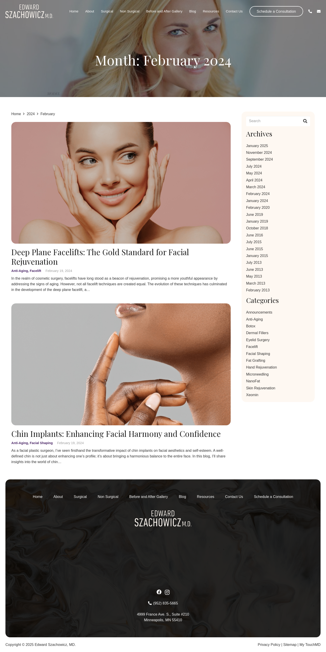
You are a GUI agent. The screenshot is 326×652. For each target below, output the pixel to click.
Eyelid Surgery (258, 340)
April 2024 (254, 180)
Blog (182, 497)
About (58, 497)
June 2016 (254, 235)
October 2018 (257, 228)
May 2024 (254, 173)
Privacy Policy (269, 645)
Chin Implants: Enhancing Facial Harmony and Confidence (116, 433)
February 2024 (258, 194)
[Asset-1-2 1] (29, 11)
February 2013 (258, 290)
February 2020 (258, 207)
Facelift (35, 271)
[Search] (278, 121)
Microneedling (257, 374)
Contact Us (234, 497)
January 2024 (257, 201)
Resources (205, 497)
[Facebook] (159, 592)
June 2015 (254, 249)
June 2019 (254, 215)
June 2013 (254, 269)
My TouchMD (310, 645)
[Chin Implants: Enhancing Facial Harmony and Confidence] (121, 306)
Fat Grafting (255, 360)
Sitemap (290, 645)
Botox (250, 326)
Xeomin (252, 395)
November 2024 (259, 153)
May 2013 (254, 276)
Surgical (80, 497)
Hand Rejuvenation (261, 367)
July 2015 (254, 242)
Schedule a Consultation (273, 497)
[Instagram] (167, 592)
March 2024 (255, 187)
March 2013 (255, 283)
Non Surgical (108, 497)
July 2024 (254, 166)
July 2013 (254, 262)
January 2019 (257, 221)
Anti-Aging (19, 271)
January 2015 (257, 256)
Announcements (259, 312)
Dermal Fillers (257, 333)
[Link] (310, 11)
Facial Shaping (41, 443)
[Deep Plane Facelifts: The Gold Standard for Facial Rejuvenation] (121, 125)
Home (38, 497)
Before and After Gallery (148, 497)
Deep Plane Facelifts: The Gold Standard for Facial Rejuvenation (100, 257)
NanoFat (253, 381)
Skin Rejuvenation (260, 388)
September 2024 (259, 159)
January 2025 (257, 146)
